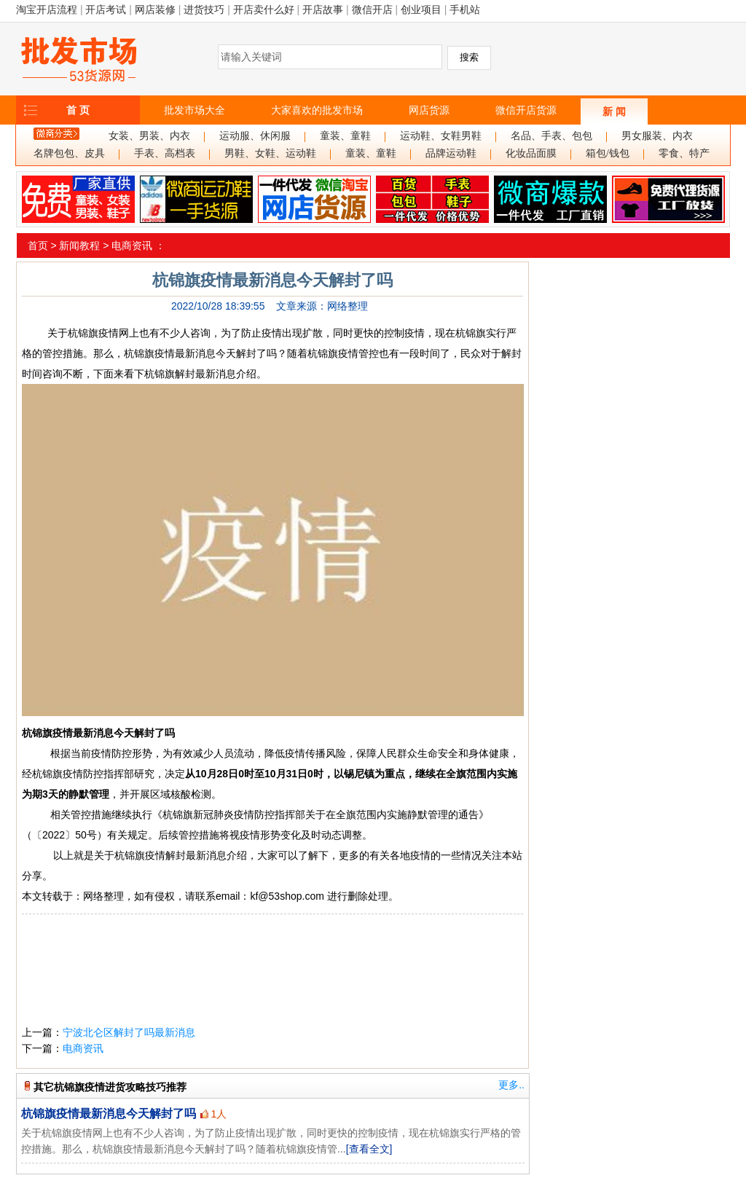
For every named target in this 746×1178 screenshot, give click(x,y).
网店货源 (429, 110)
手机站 (464, 9)
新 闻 (614, 111)
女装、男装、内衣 (149, 135)
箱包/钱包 (607, 153)
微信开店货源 (526, 110)
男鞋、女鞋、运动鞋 (270, 153)
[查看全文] (369, 1149)
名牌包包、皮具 (69, 153)
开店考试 (105, 9)
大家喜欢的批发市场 (317, 110)
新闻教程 (79, 245)
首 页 (78, 110)
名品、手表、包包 (551, 135)
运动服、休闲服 (255, 135)
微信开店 (372, 9)
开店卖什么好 (263, 9)
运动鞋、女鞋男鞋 (441, 135)
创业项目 (421, 9)
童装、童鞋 (345, 135)
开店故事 (322, 9)
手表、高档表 (164, 153)
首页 (38, 245)
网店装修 (155, 9)
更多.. (511, 1085)
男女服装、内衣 (657, 135)
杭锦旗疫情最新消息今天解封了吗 (108, 1113)
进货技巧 (204, 9)
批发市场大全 (194, 110)
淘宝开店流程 (46, 9)
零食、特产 (684, 153)
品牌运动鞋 (450, 153)
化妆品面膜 (531, 153)
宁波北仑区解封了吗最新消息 (129, 1032)
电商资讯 (131, 245)
